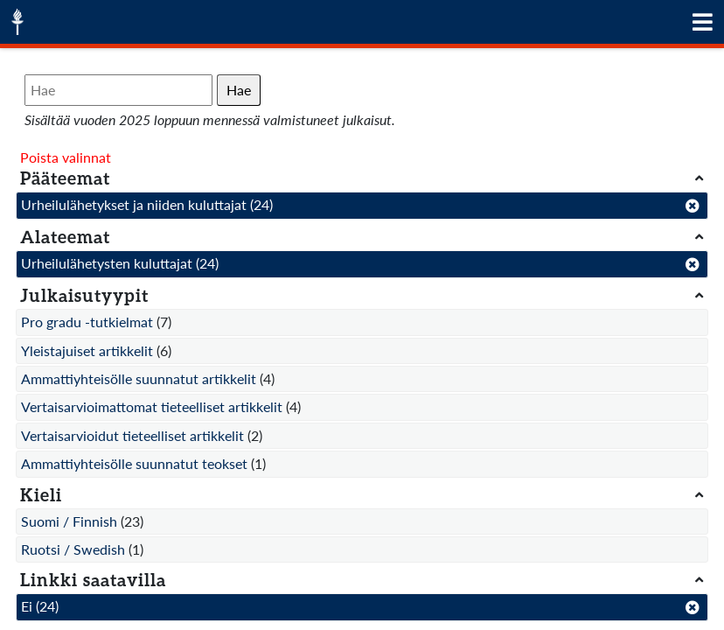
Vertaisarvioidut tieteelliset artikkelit (132, 435)
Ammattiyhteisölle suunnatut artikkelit (138, 378)
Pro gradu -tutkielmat (87, 321)
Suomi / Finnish (69, 521)
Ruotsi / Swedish (73, 549)
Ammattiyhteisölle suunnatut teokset (134, 463)
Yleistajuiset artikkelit (87, 350)
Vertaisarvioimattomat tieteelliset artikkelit (151, 406)
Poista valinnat (65, 157)
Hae (238, 89)
